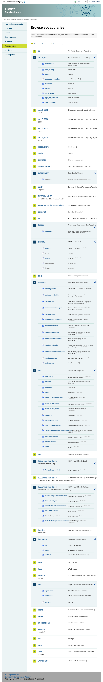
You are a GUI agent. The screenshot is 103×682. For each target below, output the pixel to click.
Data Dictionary (23, 19)
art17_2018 (43, 138)
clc (46, 545)
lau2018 (41, 575)
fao (39, 218)
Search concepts (58, 44)
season (47, 88)
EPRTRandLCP (45, 196)
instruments (49, 363)
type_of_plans (50, 102)
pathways (48, 415)
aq (39, 51)
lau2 (40, 569)
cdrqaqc (48, 382)
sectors (48, 602)
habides (41, 282)
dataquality (43, 173)
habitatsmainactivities (53, 339)
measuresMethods (52, 404)
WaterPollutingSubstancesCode (56, 521)
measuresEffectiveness (53, 397)
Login (78, 1)
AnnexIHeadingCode (52, 470)
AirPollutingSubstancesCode (56, 496)
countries (48, 231)
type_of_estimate (51, 98)
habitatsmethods (51, 345)
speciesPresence (51, 437)
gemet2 (41, 242)
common (42, 160)
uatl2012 (48, 555)
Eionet (14, 19)
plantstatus (49, 595)
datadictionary (45, 166)
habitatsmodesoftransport (55, 351)
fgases (41, 225)
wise (40, 652)
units (47, 447)
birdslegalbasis (50, 289)
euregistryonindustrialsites (50, 205)
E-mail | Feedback (12, 675)
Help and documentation (14, 24)
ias (39, 370)
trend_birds (49, 93)
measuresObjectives (52, 409)
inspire (41, 530)
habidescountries (51, 326)
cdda (40, 153)
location (48, 74)
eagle (47, 550)
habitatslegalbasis (52, 332)
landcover (42, 539)
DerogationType (51, 501)
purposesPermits (51, 420)
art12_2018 (43, 110)
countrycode (49, 64)
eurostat (42, 212)
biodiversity (43, 147)
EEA (15, 1)
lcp (39, 585)
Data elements (10, 37)
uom (40, 645)
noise (40, 616)
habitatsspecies (51, 358)
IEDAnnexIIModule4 (47, 487)
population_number (52, 79)
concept (48, 248)
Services (8, 50)
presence (48, 84)
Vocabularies (10, 46)
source (47, 258)
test (39, 639)
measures (48, 392)
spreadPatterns (50, 442)
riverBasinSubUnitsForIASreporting (56, 430)
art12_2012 (43, 57)
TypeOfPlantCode (51, 511)
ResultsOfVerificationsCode (55, 506)
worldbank (43, 661)
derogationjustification (53, 319)
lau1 (40, 562)
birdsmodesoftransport (53, 308)
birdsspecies (50, 314)
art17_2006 (43, 119)
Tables (7, 33)
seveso (41, 629)
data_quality (49, 70)
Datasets (8, 28)
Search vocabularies (40, 44)
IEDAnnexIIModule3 (47, 478)
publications (44, 623)
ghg (40, 276)
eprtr (40, 187)
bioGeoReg (49, 377)
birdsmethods (50, 301)
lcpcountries (49, 591)
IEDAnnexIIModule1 (47, 461)
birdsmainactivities (52, 295)
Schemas (8, 41)
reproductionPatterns (53, 425)
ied (39, 455)
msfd (40, 610)
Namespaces (10, 55)
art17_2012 (43, 128)
